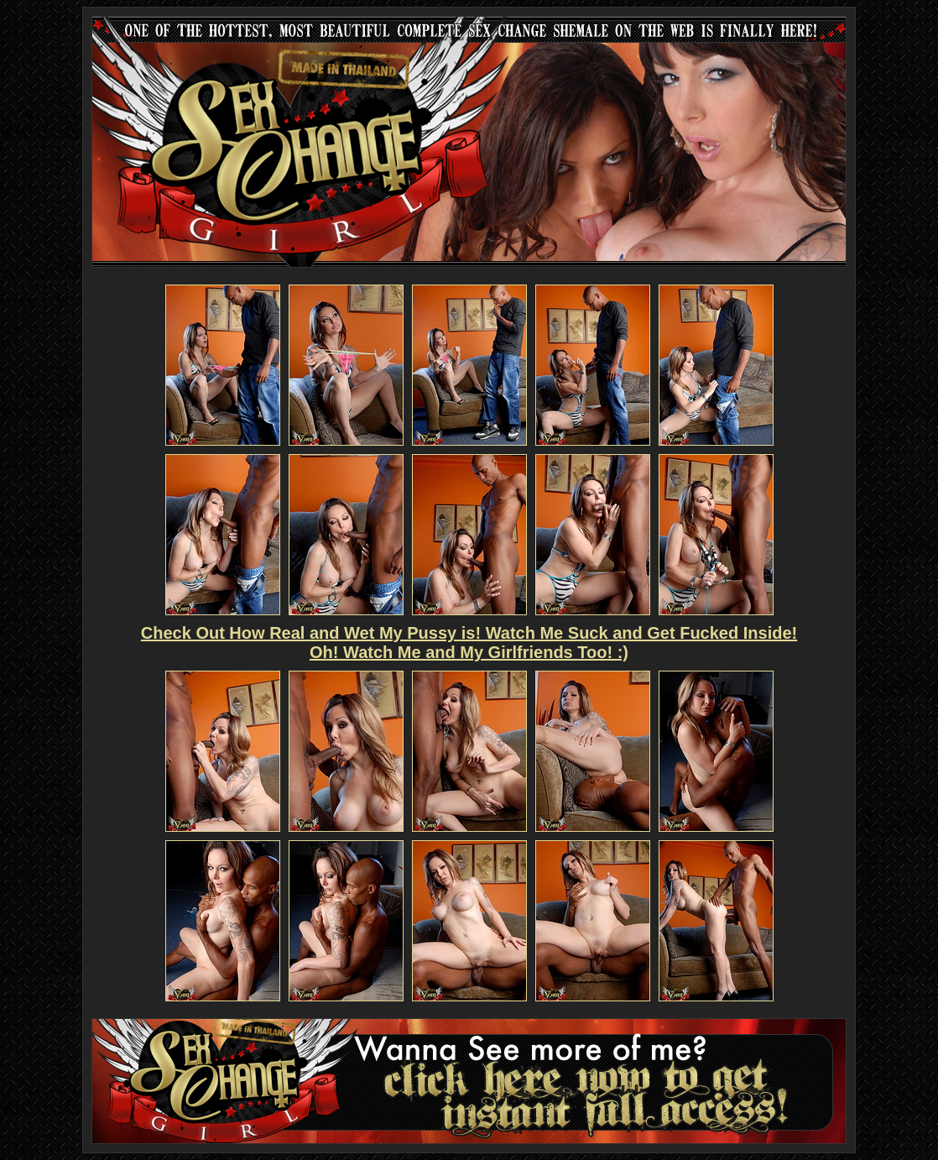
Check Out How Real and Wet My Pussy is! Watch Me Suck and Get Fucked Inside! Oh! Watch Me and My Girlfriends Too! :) (469, 642)
